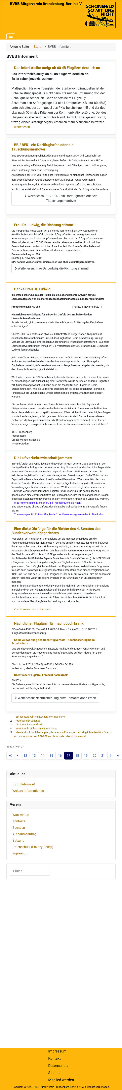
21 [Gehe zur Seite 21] (103, 756)
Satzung (18, 840)
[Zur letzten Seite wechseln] (118, 756)
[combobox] (30, 871)
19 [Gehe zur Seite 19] (86, 756)
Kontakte (18, 821)
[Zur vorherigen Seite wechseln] (17, 756)
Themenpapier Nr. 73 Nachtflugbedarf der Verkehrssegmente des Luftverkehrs (59, 514)
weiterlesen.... (23, 127)
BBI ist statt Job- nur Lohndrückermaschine (40, 716)
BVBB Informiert (23, 784)
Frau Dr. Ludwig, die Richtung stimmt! (44, 225)
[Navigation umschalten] (10, 36)
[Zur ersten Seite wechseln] (10, 756)
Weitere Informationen (28, 791)
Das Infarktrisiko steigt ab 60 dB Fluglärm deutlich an (57, 68)
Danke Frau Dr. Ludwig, (32, 289)
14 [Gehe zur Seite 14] (42, 756)
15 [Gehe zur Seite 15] (51, 756)
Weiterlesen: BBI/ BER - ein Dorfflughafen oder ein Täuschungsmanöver (61, 198)
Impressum (20, 853)
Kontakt (54, 1058)
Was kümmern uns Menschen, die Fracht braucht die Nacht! (48, 502)
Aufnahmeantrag (24, 834)
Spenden (18, 828)
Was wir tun (20, 815)
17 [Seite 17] (68, 756)
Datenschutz (58, 1066)
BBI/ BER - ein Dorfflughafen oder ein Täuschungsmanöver (42, 147)
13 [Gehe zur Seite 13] (34, 756)
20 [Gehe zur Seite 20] (94, 756)
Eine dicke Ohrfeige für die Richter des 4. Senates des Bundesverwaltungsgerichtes (55, 531)
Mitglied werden (61, 1080)
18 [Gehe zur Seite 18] (77, 756)
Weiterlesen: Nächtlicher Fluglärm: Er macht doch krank (55, 698)
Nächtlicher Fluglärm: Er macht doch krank (49, 623)
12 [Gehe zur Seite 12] (25, 756)
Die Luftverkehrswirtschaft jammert (43, 458)
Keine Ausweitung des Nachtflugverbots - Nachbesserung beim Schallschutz (53, 641)
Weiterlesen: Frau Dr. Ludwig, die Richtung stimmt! (52, 268)
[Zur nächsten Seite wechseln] (110, 756)
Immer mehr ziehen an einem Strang (35, 728)
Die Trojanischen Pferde (29, 724)
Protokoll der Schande (27, 720)
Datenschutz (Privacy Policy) (32, 847)
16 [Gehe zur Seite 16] (60, 756)
